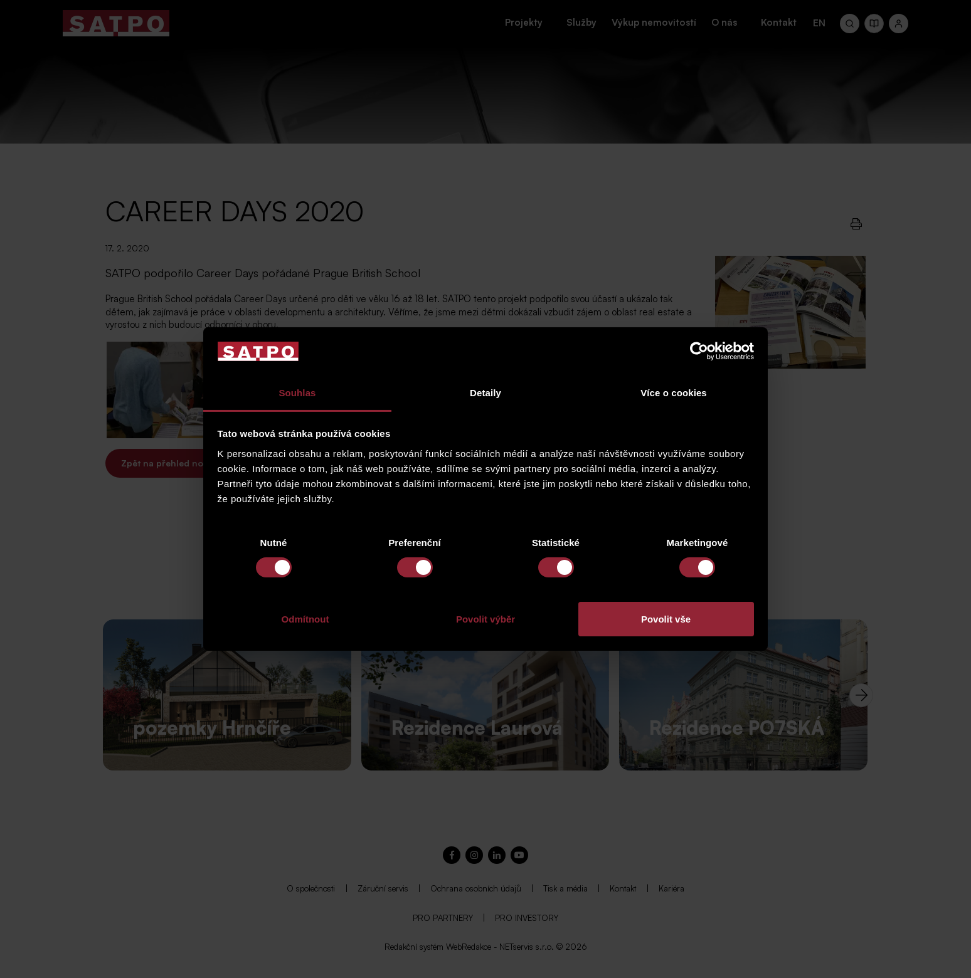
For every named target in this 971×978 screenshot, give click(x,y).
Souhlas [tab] (297, 392)
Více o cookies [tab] (673, 392)
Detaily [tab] (485, 392)
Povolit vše (666, 619)
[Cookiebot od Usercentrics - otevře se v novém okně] (699, 351)
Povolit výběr (485, 619)
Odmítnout (305, 619)
